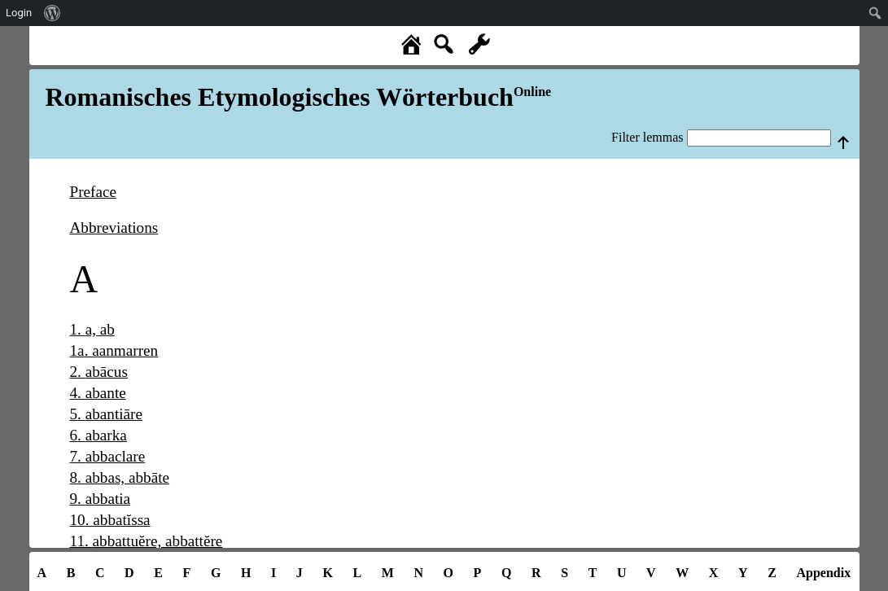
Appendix (823, 573)
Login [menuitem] (19, 13)
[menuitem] (52, 13)
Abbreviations (114, 227)
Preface (93, 191)
